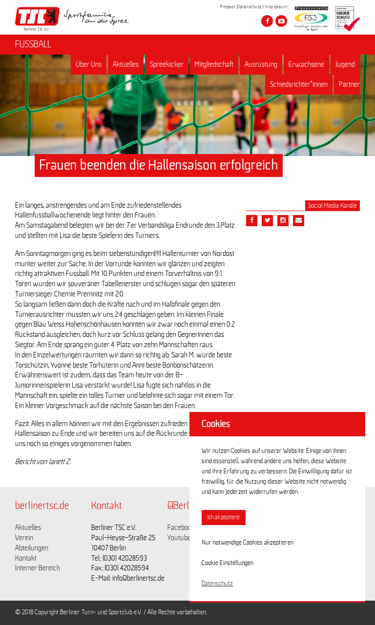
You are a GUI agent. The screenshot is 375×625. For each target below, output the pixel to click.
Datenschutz (249, 6)
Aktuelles (126, 64)
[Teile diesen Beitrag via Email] (283, 220)
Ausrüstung (261, 64)
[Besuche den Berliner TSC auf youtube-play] (281, 21)
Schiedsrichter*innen (299, 84)
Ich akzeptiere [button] (224, 517)
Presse (226, 6)
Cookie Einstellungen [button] (227, 563)
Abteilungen (31, 548)
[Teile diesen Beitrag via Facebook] (251, 220)
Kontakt (26, 558)
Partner (349, 84)
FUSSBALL (33, 44)
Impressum (276, 6)
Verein (24, 538)
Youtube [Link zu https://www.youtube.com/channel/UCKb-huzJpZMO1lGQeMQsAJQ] (179, 538)
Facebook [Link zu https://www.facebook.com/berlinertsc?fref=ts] (181, 527)
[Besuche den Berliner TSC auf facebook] (267, 21)
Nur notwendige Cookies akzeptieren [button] (247, 542)
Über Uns (89, 64)
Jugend (345, 64)
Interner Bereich (37, 568)
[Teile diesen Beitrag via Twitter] (267, 220)
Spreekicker (167, 64)
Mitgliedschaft (214, 64)
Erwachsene (306, 64)
